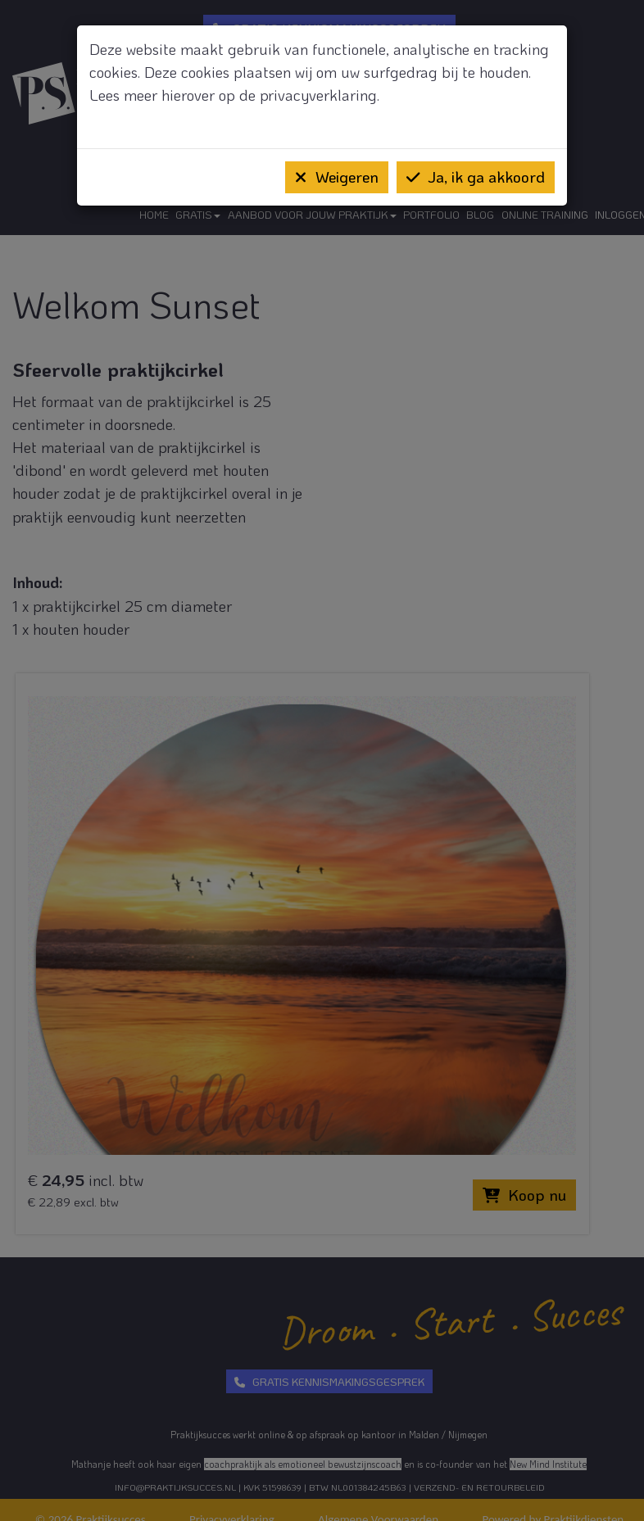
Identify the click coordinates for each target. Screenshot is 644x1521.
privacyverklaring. (319, 94)
